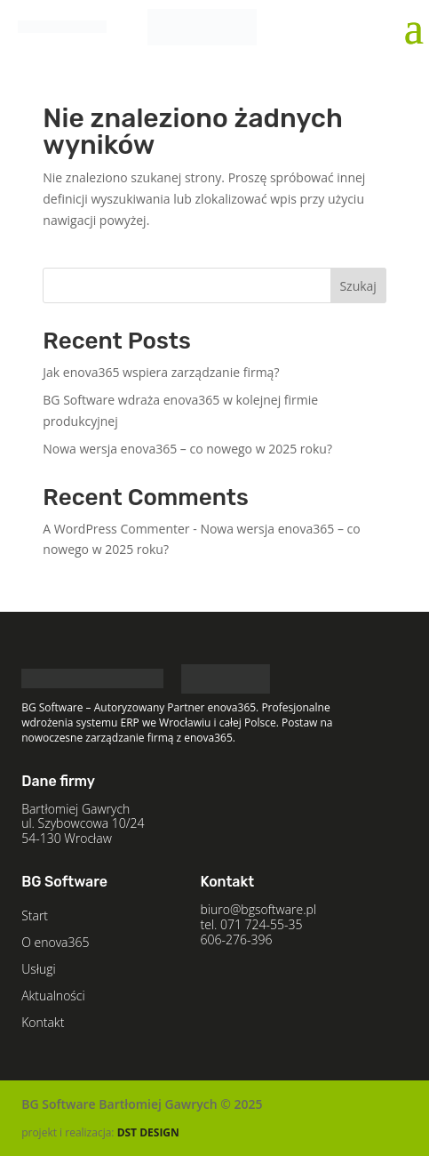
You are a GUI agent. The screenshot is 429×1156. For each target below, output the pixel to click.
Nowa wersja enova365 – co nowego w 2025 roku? (187, 448)
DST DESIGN (148, 1132)
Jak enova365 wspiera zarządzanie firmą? (161, 372)
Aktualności (53, 997)
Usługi (38, 970)
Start (34, 917)
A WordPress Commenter (116, 528)
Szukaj (358, 285)
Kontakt (42, 1023)
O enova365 (55, 943)
